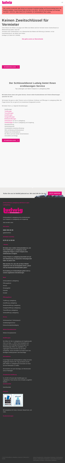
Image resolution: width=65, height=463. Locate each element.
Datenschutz (26, 457)
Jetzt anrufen (54, 193)
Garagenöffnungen (10, 117)
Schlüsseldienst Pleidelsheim (44, 458)
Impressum (20, 457)
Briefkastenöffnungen (10, 118)
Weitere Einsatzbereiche (9, 333)
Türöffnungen (8, 111)
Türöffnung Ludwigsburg (9, 300)
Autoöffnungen (8, 115)
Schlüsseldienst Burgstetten (56, 458)
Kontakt (5, 293)
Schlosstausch (8, 120)
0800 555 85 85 (8, 230)
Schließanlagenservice (9, 322)
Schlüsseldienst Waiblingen (50, 460)
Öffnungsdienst (7, 283)
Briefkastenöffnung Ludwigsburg (11, 305)
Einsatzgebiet (6, 288)
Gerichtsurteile (7, 387)
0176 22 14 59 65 (8, 240)
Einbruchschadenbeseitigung (11, 325)
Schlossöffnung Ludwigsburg (10, 312)
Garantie (5, 290)
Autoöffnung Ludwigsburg (10, 303)
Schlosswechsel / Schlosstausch (11, 320)
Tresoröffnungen (9, 113)
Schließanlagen (9, 122)
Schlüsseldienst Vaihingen (38, 460)
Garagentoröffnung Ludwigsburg (11, 307)
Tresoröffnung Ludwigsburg (10, 310)
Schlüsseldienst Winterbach (49, 457)
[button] (62, 2)
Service (5, 285)
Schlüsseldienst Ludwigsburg (11, 280)
